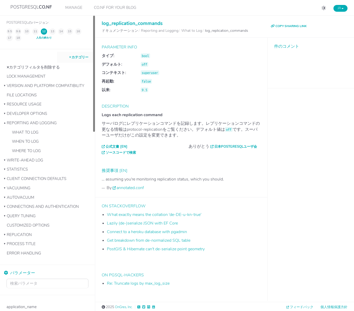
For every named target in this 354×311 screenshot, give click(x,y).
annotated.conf (130, 188)
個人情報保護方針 (333, 307)
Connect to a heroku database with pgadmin (147, 232)
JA (340, 8)
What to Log (25, 132)
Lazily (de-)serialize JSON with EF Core (142, 223)
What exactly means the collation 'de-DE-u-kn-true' (154, 214)
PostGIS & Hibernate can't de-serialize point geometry (156, 249)
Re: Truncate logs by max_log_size (138, 283)
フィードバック (301, 307)
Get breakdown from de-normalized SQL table (148, 240)
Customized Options (28, 225)
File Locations (22, 95)
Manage (73, 7)
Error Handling (24, 253)
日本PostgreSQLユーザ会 (235, 146)
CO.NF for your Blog (115, 7)
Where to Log (26, 150)
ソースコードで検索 (121, 152)
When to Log (25, 141)
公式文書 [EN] (116, 146)
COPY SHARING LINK (289, 26)
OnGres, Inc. (124, 307)
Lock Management (26, 76)
